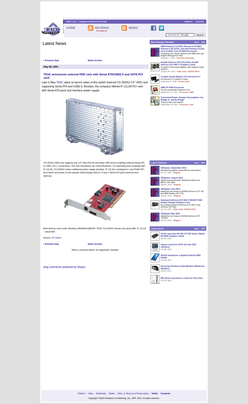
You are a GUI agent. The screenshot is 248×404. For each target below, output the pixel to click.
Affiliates (188, 22)
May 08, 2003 (51, 66)
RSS (203, 42)
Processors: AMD (186, 92)
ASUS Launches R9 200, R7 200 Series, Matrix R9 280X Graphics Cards (183, 235)
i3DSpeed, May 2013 (170, 213)
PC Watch (56, 237)
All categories (101, 31)
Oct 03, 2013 (166, 281)
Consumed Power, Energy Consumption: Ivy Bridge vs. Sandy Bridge (182, 98)
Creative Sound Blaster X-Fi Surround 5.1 (180, 76)
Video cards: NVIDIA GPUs (188, 71)
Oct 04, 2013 (166, 271)
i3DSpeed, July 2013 (170, 189)
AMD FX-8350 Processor (172, 87)
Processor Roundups (185, 58)
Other (120, 393)
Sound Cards (183, 81)
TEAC (60, 82)
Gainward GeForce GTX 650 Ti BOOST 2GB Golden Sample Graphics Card (181, 201)
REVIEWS (102, 28)
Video (90, 393)
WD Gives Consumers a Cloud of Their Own (182, 278)
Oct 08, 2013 (166, 238)
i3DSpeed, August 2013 (172, 178)
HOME (70, 28)
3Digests (176, 173)
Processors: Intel (186, 105)
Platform (81, 393)
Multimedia (101, 393)
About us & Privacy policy (137, 393)
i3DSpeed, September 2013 (173, 168)
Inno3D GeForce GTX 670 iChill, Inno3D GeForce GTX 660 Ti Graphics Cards (179, 63)
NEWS (133, 28)
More (196, 42)
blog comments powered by (64, 267)
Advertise (200, 22)
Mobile (112, 393)
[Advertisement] (124, 9)
